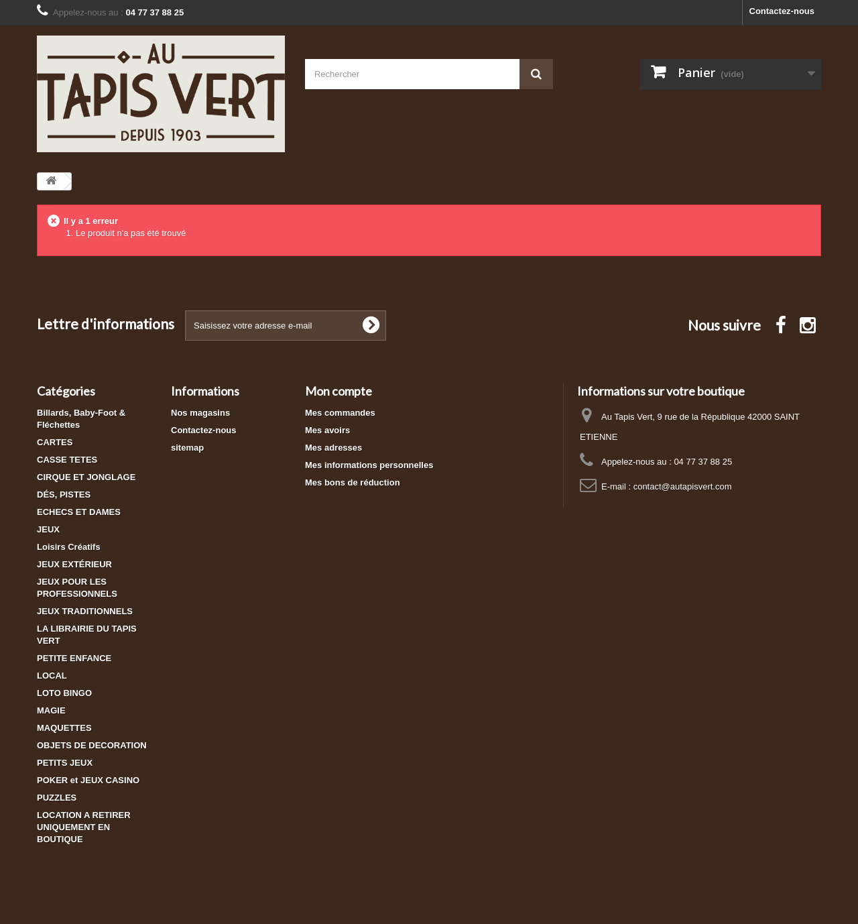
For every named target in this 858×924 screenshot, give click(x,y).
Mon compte (338, 391)
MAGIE (51, 710)
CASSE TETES (67, 460)
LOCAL (52, 676)
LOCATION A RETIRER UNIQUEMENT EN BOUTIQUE (84, 827)
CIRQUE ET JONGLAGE (86, 477)
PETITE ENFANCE (74, 658)
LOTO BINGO (64, 693)
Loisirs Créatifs (69, 547)
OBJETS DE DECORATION (92, 745)
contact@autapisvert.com (682, 486)
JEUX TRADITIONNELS (85, 611)
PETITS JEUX (65, 763)
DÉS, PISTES (63, 494)
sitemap (187, 448)
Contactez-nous (782, 11)
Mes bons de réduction (352, 482)
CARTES (54, 442)
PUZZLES (56, 798)
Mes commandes (340, 413)
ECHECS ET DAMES (79, 512)
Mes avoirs (327, 430)
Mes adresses (333, 448)
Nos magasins (200, 413)
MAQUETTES (64, 728)
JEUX (48, 529)
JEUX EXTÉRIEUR (74, 564)
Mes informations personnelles (369, 465)
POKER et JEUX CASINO (88, 780)
